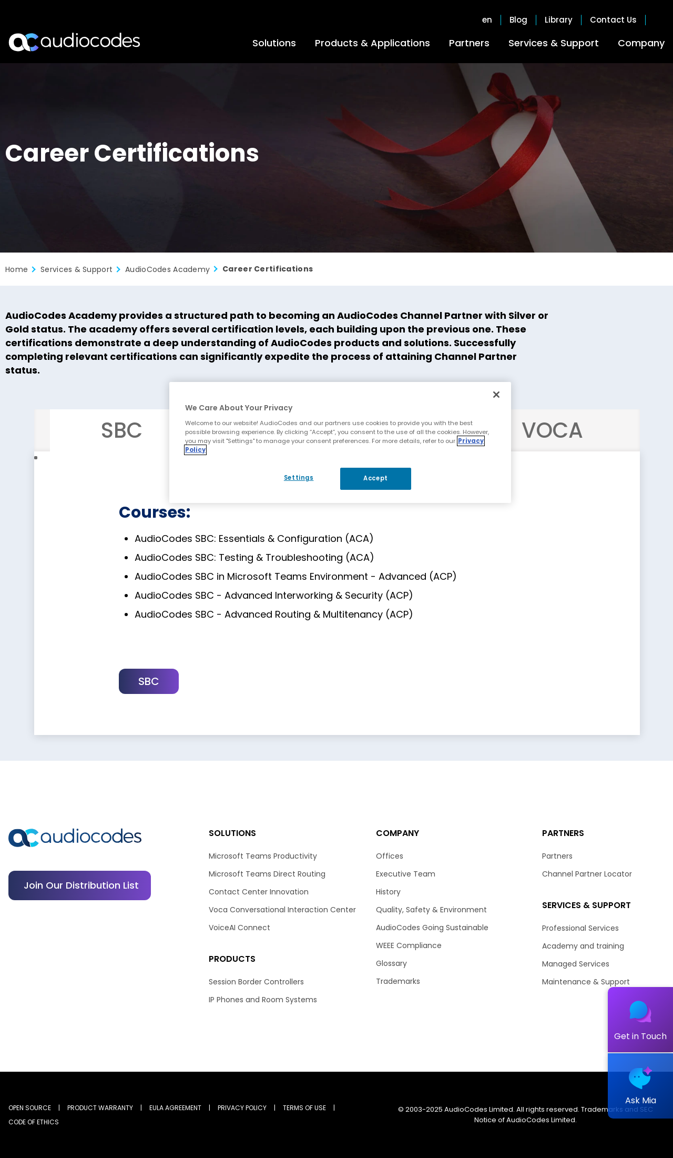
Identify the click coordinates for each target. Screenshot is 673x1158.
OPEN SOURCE (29, 1107)
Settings (299, 478)
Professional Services (580, 928)
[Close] (496, 394)
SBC (148, 681)
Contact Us (613, 20)
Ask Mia (640, 1100)
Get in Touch (640, 1036)
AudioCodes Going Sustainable (432, 927)
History (388, 892)
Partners (469, 42)
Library (559, 20)
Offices (389, 856)
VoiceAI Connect (239, 927)
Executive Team (405, 874)
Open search (659, 20)
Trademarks (398, 981)
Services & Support (553, 42)
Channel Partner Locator (587, 874)
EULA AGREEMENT (175, 1107)
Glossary (391, 963)
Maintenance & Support (586, 981)
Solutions (274, 42)
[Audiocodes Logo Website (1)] (74, 42)
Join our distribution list (81, 885)
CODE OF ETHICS (33, 1121)
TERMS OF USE (304, 1107)
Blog (518, 20)
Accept (375, 478)
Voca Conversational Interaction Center (282, 909)
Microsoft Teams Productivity (263, 856)
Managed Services (575, 964)
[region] (340, 442)
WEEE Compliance (409, 945)
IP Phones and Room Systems (263, 999)
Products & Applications (372, 42)
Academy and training (583, 946)
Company (641, 42)
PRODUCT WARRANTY (100, 1107)
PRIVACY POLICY (242, 1107)
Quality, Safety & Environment (431, 909)
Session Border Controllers (256, 981)
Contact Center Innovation (259, 892)
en (487, 20)
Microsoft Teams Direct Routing (267, 874)
